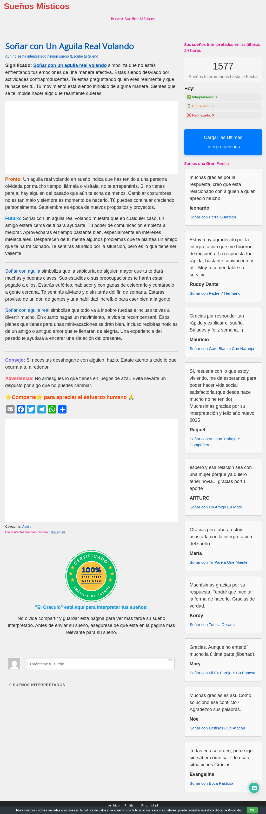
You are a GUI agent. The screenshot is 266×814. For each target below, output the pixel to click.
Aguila (26, 526)
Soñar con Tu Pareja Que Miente (219, 562)
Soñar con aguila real (27, 310)
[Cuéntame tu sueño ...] (100, 664)
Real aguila (57, 532)
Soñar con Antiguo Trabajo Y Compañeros (215, 442)
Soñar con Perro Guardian (213, 217)
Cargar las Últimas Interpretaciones (223, 142)
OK (252, 810)
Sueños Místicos (37, 6)
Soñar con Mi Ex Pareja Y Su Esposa (222, 673)
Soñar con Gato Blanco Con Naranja (222, 348)
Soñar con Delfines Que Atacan (217, 728)
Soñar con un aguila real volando (70, 65)
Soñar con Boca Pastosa (211, 783)
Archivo (114, 805)
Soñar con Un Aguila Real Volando (69, 46)
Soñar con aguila (22, 271)
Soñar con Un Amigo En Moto (216, 507)
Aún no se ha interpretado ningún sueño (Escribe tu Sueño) (52, 56)
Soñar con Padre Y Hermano (215, 293)
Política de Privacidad (141, 805)
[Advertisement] (91, 137)
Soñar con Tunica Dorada (212, 624)
